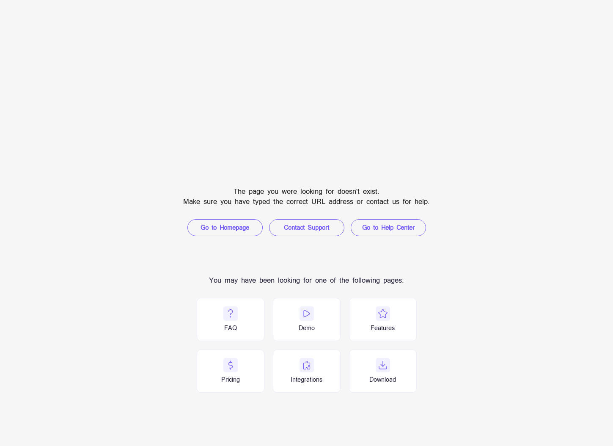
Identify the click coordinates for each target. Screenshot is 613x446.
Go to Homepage (225, 227)
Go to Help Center (388, 227)
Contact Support (306, 227)
